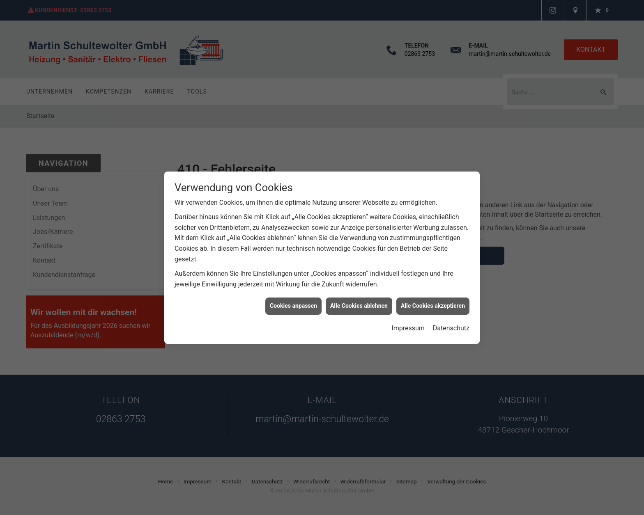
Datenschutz (451, 321)
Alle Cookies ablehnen (359, 298)
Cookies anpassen (293, 298)
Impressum (408, 321)
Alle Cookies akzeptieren (433, 298)
